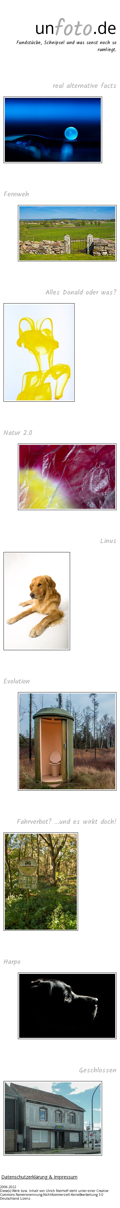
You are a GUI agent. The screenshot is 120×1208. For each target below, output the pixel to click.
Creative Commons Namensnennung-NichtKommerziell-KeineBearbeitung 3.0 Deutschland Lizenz (54, 1194)
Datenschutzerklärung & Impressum (39, 1177)
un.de (75, 28)
